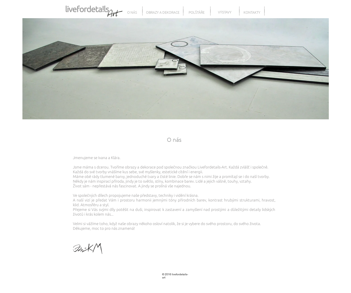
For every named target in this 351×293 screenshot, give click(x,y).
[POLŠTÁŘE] (196, 12)
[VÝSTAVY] (224, 12)
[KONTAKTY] (252, 12)
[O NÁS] (132, 12)
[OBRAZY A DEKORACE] (162, 12)
